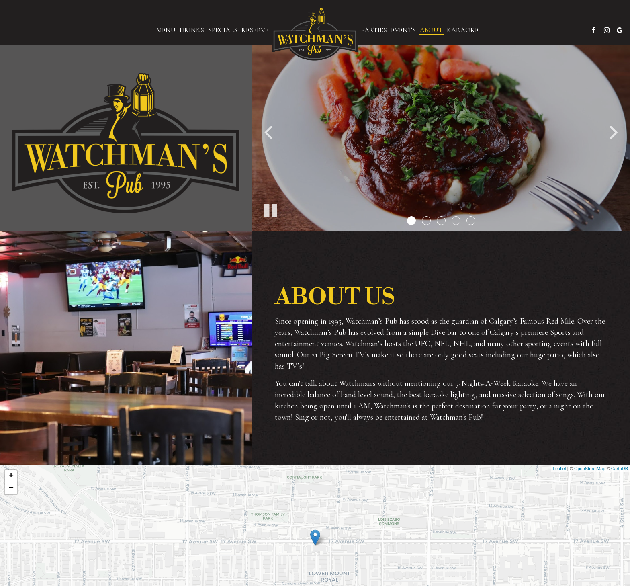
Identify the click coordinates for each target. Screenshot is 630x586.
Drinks (192, 30)
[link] (315, 34)
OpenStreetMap (589, 468)
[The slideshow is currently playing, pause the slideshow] (270, 209)
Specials (222, 30)
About (431, 30)
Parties (374, 30)
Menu (166, 30)
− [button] (11, 488)
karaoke (463, 30)
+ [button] (11, 476)
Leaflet (559, 468)
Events (403, 30)
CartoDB (619, 468)
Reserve (255, 30)
